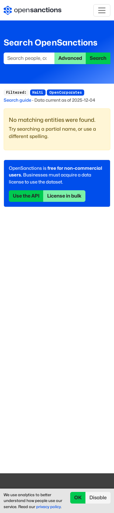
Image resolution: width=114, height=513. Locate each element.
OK (78, 497)
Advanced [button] (70, 58)
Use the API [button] (26, 196)
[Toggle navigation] (101, 10)
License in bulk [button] (64, 196)
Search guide (17, 100)
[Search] (29, 58)
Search (98, 58)
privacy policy (48, 506)
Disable (98, 497)
